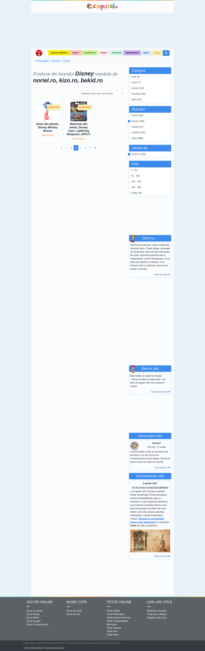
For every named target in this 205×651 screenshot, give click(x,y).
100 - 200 (136, 181)
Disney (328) (137, 121)
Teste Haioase (114, 628)
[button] (166, 53)
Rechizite (116, 53)
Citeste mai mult (160, 392)
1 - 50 (134, 170)
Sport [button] (75, 53)
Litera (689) (137, 138)
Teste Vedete (113, 611)
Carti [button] (145, 53)
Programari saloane (157, 614)
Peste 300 (136, 193)
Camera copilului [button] (58, 53)
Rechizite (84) (138, 94)
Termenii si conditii (65, 643)
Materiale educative (157, 611)
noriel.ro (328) (138, 154)
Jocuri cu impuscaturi (37, 624)
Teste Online (119, 602)
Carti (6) (135, 76)
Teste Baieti (113, 634)
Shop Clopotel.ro (38, 53)
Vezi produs (48, 135)
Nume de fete (73, 614)
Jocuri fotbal (32, 617)
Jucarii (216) (137, 88)
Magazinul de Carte (157, 617)
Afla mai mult (162, 274)
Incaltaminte (90, 53)
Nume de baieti (74, 611)
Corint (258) (137, 115)
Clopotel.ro (102, 7)
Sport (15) (136, 99)
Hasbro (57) (137, 127)
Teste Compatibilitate (117, 621)
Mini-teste (112, 624)
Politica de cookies (104, 643)
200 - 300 (136, 187)
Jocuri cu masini (34, 611)
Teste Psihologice (116, 614)
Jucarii (157, 53)
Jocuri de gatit (33, 621)
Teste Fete (112, 631)
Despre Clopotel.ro (31, 643)
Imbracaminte (132, 53)
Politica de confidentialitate (85, 643)
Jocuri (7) (136, 82)
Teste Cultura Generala (118, 617)
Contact (53, 643)
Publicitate (44, 643)
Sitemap (117, 643)
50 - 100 (135, 176)
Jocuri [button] (103, 53)
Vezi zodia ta (162, 467)
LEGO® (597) (138, 132)
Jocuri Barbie (33, 614)
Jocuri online (39, 602)
